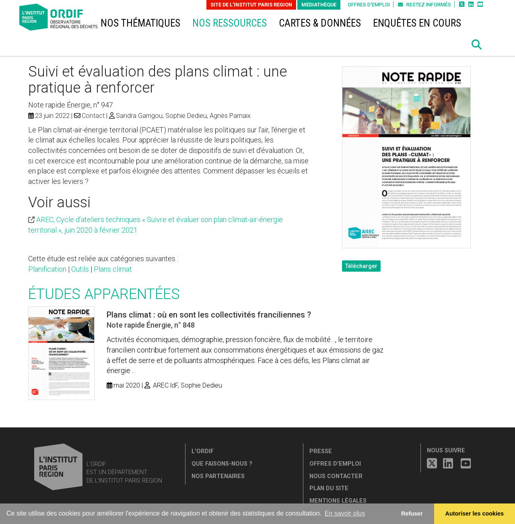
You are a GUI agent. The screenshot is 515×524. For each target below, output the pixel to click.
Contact (93, 116)
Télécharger (361, 266)
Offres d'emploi (369, 5)
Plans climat (113, 269)
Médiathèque (318, 5)
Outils (80, 269)
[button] (477, 44)
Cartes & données (320, 23)
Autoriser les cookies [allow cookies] (474, 513)
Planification (47, 269)
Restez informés (424, 5)
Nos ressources (229, 23)
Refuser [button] (412, 513)
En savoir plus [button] (345, 513)
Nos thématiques (140, 23)
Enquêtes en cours (417, 23)
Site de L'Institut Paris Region (251, 5)
